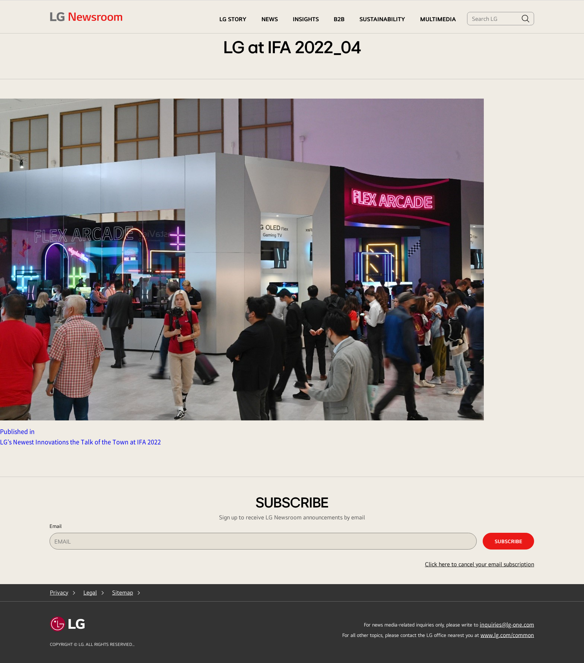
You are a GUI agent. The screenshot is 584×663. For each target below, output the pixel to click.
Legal (90, 592)
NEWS (269, 19)
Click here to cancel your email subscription (479, 564)
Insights (306, 19)
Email (55, 526)
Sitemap (122, 592)
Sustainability (382, 19)
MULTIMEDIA (438, 19)
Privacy (59, 592)
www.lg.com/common (507, 634)
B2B (339, 19)
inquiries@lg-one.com (507, 624)
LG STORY (233, 19)
